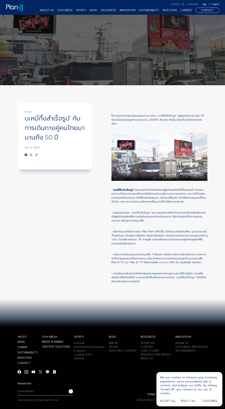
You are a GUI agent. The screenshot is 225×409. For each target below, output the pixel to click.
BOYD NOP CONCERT (123, 351)
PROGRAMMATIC (185, 351)
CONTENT (147, 347)
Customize (209, 401)
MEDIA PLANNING (52, 342)
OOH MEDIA (65, 10)
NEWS (21, 342)
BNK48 (113, 343)
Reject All (188, 401)
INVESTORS (170, 10)
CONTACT (207, 10)
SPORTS (81, 10)
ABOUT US (47, 10)
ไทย (204, 4)
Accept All (168, 401)
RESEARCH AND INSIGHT (156, 355)
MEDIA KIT (147, 358)
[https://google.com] (36, 155)
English (215, 4)
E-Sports (79, 351)
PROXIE (113, 347)
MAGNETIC (182, 343)
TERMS (151, 394)
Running (79, 358)
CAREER (22, 347)
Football (79, 343)
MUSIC (94, 10)
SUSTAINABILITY (149, 10)
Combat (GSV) (83, 355)
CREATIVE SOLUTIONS (56, 347)
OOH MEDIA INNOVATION (191, 347)
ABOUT (22, 337)
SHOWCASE (148, 343)
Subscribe (71, 391)
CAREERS (186, 10)
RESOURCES (108, 10)
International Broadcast (89, 347)
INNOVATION (127, 10)
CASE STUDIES (150, 351)
